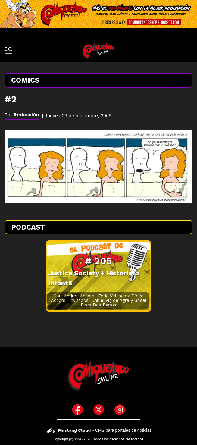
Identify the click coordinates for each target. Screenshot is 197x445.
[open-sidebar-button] (8, 50)
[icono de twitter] (98, 409)
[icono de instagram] (119, 409)
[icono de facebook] (77, 409)
